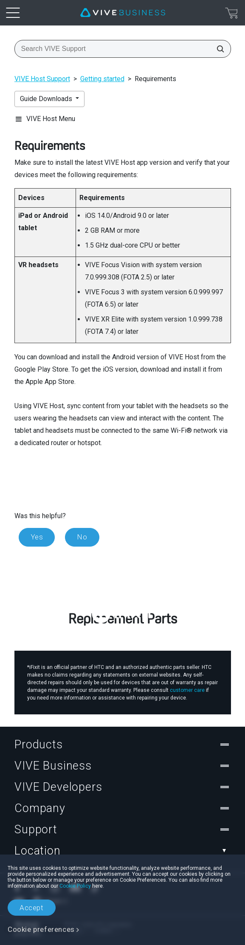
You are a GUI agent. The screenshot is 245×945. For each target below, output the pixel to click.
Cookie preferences (41, 929)
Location (122, 850)
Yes (37, 537)
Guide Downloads (47, 99)
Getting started (102, 79)
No (82, 537)
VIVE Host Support (42, 79)
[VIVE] (122, 12)
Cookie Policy (75, 886)
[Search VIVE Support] (217, 48)
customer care (187, 690)
